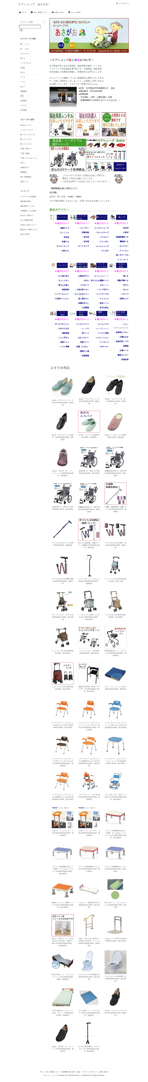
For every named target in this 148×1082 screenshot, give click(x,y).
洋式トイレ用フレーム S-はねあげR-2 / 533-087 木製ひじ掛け (63, 941)
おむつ (22, 86)
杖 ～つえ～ (25, 49)
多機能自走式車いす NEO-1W (116, 471)
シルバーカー (25, 53)
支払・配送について (39, 12)
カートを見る (74, 12)
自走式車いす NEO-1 (86, 471)
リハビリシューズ (26, 130)
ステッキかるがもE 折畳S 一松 (115, 543)
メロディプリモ (57, 687)
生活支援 (23, 110)
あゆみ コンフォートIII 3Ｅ (115, 399)
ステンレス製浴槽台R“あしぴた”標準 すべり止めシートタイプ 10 (115, 833)
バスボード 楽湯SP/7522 (87, 902)
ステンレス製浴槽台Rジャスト (116, 866)
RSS (22, 234)
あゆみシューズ (25, 125)
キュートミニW (110, 579)
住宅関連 (23, 101)
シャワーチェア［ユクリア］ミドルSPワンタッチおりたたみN (63, 761)
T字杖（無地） (25, 153)
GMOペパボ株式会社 (82, 1075)
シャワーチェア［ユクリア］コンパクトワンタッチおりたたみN (89, 725)
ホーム (23, 12)
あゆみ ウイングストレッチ (89, 399)
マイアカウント (122, 3)
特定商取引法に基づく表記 (70, 1072)
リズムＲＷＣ (110, 615)
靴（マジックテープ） (28, 134)
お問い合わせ (58, 12)
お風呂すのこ (25, 167)
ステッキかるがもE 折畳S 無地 (62, 579)
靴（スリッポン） (26, 144)
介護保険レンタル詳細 (28, 211)
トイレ (22, 82)
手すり (22, 72)
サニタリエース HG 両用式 (114, 976)
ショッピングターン (86, 651)
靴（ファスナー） (26, 139)
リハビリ (23, 105)
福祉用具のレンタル (27, 206)
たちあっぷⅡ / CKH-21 (113, 938)
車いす (22, 58)
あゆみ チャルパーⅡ (112, 435)
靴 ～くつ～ (25, 44)
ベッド (22, 77)
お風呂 (22, 68)
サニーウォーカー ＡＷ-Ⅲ (61, 615)
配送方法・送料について (29, 229)
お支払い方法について (28, 225)
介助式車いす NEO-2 (60, 507)
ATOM (27, 234)
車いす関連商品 (25, 177)
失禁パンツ (24, 181)
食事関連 (23, 91)
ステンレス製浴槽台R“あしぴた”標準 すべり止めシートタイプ (62, 869)
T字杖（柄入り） (26, 149)
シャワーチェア (25, 63)
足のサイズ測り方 (26, 215)
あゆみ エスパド (85, 435)
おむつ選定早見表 (26, 220)
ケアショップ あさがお (33, 4)
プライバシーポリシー (89, 1072)
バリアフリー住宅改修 (28, 196)
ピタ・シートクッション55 (114, 687)
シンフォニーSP (57, 651)
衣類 (21, 96)
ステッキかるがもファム (60, 543)
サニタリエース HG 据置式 (87, 974)
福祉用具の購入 (25, 201)
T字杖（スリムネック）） (29, 158)
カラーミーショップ (50, 1075)
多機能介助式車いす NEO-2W (89, 507)
